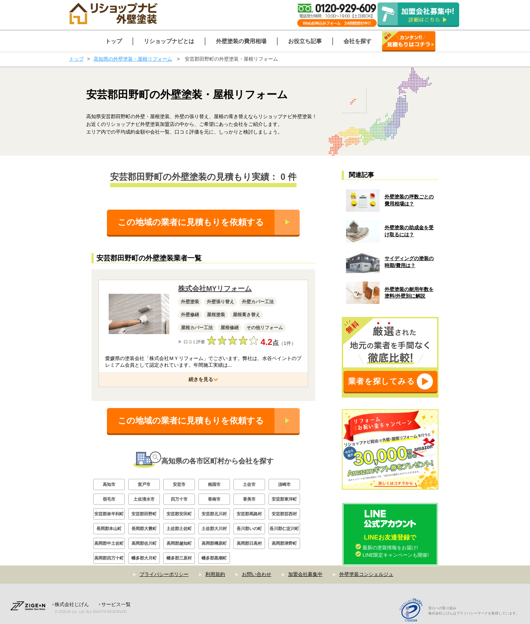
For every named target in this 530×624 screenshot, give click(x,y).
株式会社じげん (72, 604)
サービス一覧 (116, 604)
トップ (76, 59)
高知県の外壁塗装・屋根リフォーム (133, 59)
